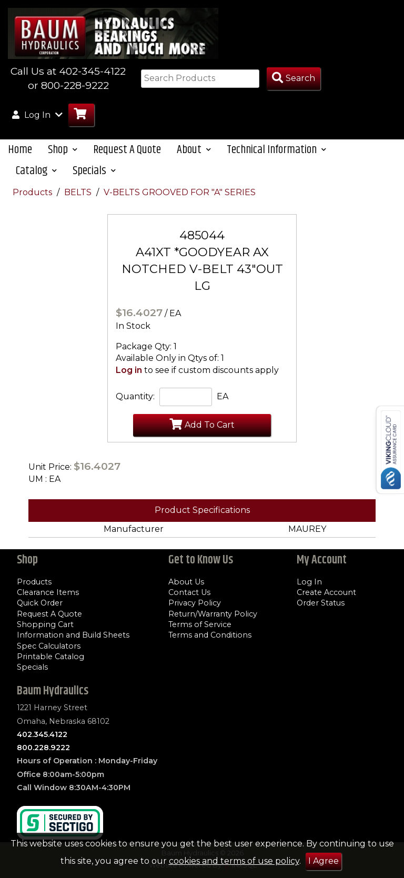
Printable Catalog (50, 656)
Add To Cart (202, 424)
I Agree (323, 861)
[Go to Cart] (81, 115)
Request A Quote (127, 149)
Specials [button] (94, 171)
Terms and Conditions (209, 635)
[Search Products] (293, 78)
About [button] (194, 149)
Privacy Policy (194, 603)
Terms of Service (199, 624)
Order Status (321, 603)
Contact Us (189, 592)
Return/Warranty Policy (212, 614)
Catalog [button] (36, 171)
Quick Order (40, 603)
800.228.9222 (43, 747)
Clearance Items (48, 592)
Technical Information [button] (276, 149)
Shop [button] (62, 149)
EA (222, 396)
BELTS (79, 192)
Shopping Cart (45, 624)
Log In (309, 582)
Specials (32, 667)
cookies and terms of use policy (234, 861)
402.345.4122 (42, 734)
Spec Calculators (48, 646)
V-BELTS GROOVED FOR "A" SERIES (180, 192)
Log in (129, 370)
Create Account (326, 592)
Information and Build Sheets (73, 635)
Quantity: (135, 396)
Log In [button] (37, 115)
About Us (186, 582)
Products (33, 192)
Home (20, 149)
